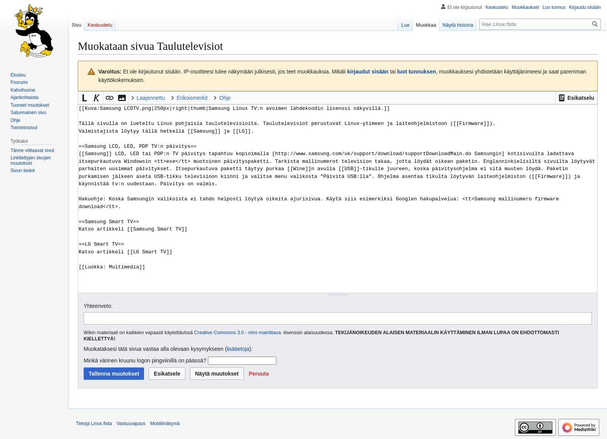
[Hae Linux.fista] (540, 24)
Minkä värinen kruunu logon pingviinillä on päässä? (145, 360)
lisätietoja (238, 349)
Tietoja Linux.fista (94, 423)
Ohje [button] (225, 98)
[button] (576, 98)
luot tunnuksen (416, 71)
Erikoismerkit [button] (192, 98)
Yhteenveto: (98, 306)
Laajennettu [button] (151, 98)
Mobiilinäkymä (165, 423)
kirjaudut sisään (368, 71)
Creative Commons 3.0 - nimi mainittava (237, 332)
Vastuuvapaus (131, 423)
